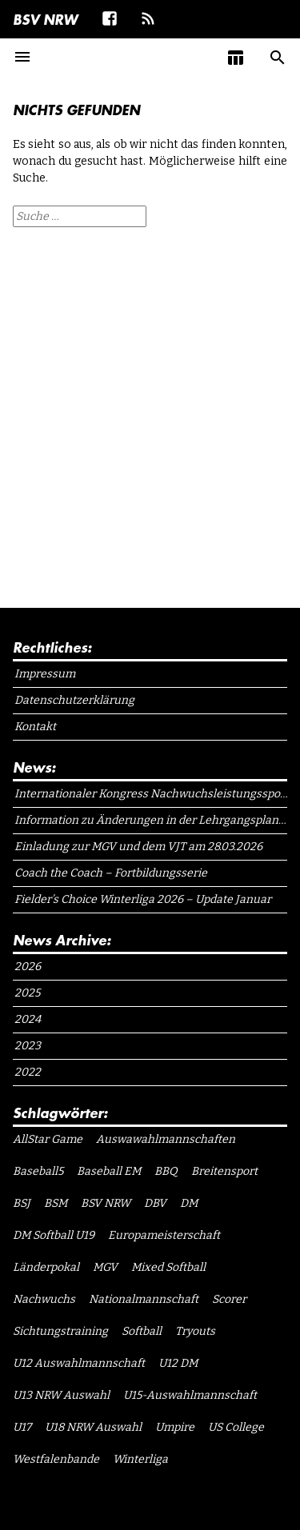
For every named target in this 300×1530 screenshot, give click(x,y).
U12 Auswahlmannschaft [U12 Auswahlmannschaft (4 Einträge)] (79, 1363)
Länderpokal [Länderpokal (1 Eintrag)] (46, 1267)
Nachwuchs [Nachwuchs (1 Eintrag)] (44, 1299)
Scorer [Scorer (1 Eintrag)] (229, 1299)
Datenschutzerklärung (74, 700)
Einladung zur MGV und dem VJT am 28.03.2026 (138, 846)
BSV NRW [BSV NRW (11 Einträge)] (105, 1203)
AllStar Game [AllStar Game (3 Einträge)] (47, 1139)
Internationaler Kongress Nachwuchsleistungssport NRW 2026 (151, 794)
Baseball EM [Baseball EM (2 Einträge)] (109, 1171)
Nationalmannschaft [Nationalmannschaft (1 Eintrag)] (143, 1299)
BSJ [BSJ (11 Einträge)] (21, 1203)
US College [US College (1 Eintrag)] (236, 1427)
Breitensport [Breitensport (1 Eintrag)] (224, 1171)
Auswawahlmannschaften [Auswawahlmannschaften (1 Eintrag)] (165, 1139)
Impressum (44, 674)
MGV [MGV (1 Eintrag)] (105, 1267)
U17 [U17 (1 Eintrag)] (22, 1427)
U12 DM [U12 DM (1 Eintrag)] (178, 1363)
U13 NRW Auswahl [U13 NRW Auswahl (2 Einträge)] (61, 1395)
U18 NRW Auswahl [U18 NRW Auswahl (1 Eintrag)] (93, 1427)
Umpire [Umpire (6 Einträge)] (174, 1427)
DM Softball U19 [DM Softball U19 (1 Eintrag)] (53, 1235)
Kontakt (35, 726)
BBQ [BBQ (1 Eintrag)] (166, 1171)
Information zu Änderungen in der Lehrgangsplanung (151, 820)
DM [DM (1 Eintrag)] (189, 1203)
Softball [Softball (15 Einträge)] (142, 1331)
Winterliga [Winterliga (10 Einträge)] (140, 1459)
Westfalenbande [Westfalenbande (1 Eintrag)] (56, 1459)
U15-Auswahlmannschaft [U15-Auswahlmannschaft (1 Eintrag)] (190, 1395)
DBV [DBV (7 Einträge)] (155, 1203)
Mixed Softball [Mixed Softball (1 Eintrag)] (168, 1267)
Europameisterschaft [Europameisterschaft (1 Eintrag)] (164, 1235)
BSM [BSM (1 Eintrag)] (55, 1203)
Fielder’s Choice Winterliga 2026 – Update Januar (142, 899)
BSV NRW (45, 19)
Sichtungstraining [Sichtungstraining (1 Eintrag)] (60, 1331)
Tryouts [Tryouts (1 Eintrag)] (195, 1331)
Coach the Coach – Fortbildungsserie (110, 873)
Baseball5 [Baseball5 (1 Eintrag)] (38, 1171)
